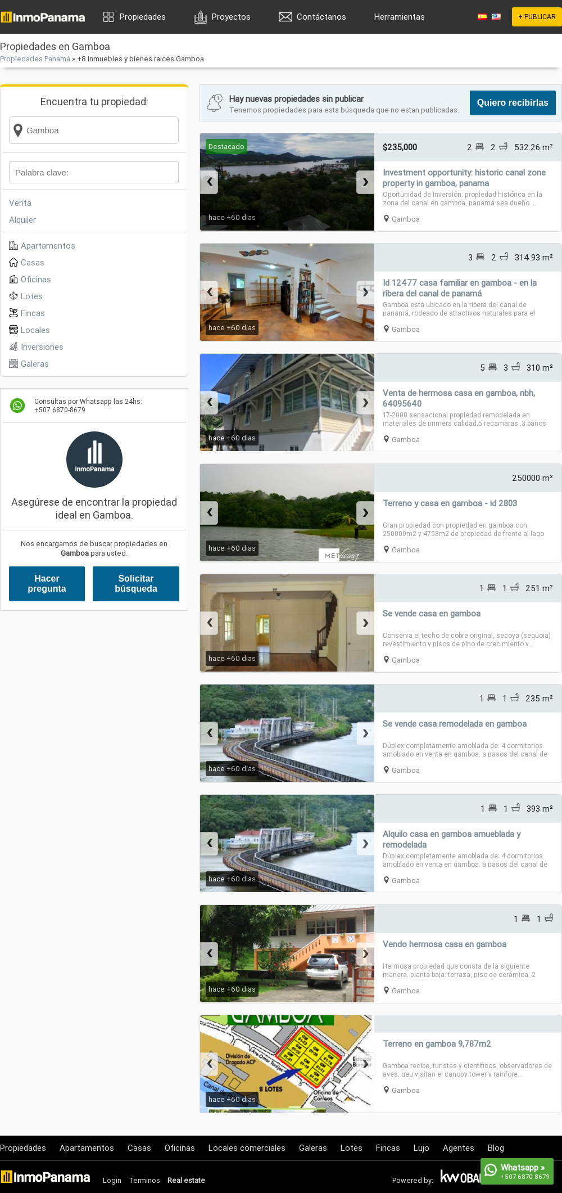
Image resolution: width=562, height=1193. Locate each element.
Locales (35, 330)
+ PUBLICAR (537, 16)
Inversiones (42, 346)
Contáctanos (321, 16)
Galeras (35, 363)
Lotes (32, 296)
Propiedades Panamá (35, 59)
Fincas (33, 313)
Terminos (144, 1180)
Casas (32, 262)
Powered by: (412, 1180)
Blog (496, 1147)
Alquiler (22, 219)
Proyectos (231, 16)
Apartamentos (48, 245)
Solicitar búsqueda (136, 583)
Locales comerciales (247, 1147)
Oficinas (36, 279)
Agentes (458, 1147)
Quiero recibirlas (513, 102)
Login (112, 1180)
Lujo (421, 1147)
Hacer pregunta (47, 583)
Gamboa (406, 219)
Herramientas (399, 16)
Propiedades (143, 16)
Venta (20, 202)
